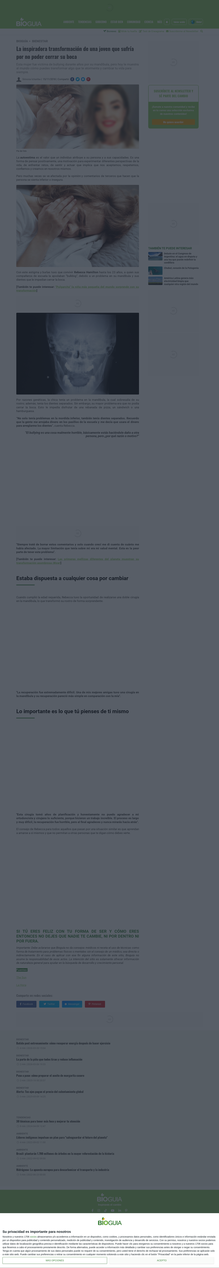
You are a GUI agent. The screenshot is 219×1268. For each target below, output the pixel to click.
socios (33, 1237)
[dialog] (109, 1240)
